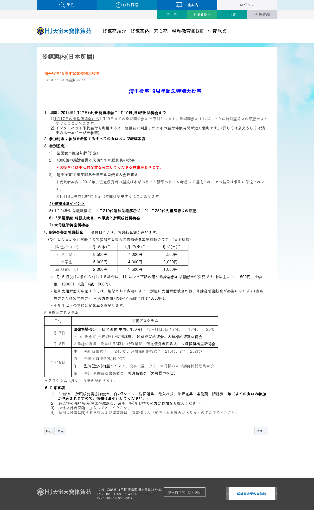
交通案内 (187, 5)
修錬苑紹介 (115, 30)
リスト (261, 431)
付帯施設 (217, 30)
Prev (61, 431)
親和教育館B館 (188, 30)
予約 (66, 5)
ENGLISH (202, 14)
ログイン (247, 4)
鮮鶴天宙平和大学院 (251, 493)
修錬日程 (127, 5)
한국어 (172, 14)
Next (49, 431)
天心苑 (161, 30)
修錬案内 (140, 30)
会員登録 (262, 14)
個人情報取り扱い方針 (185, 492)
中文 (232, 14)
